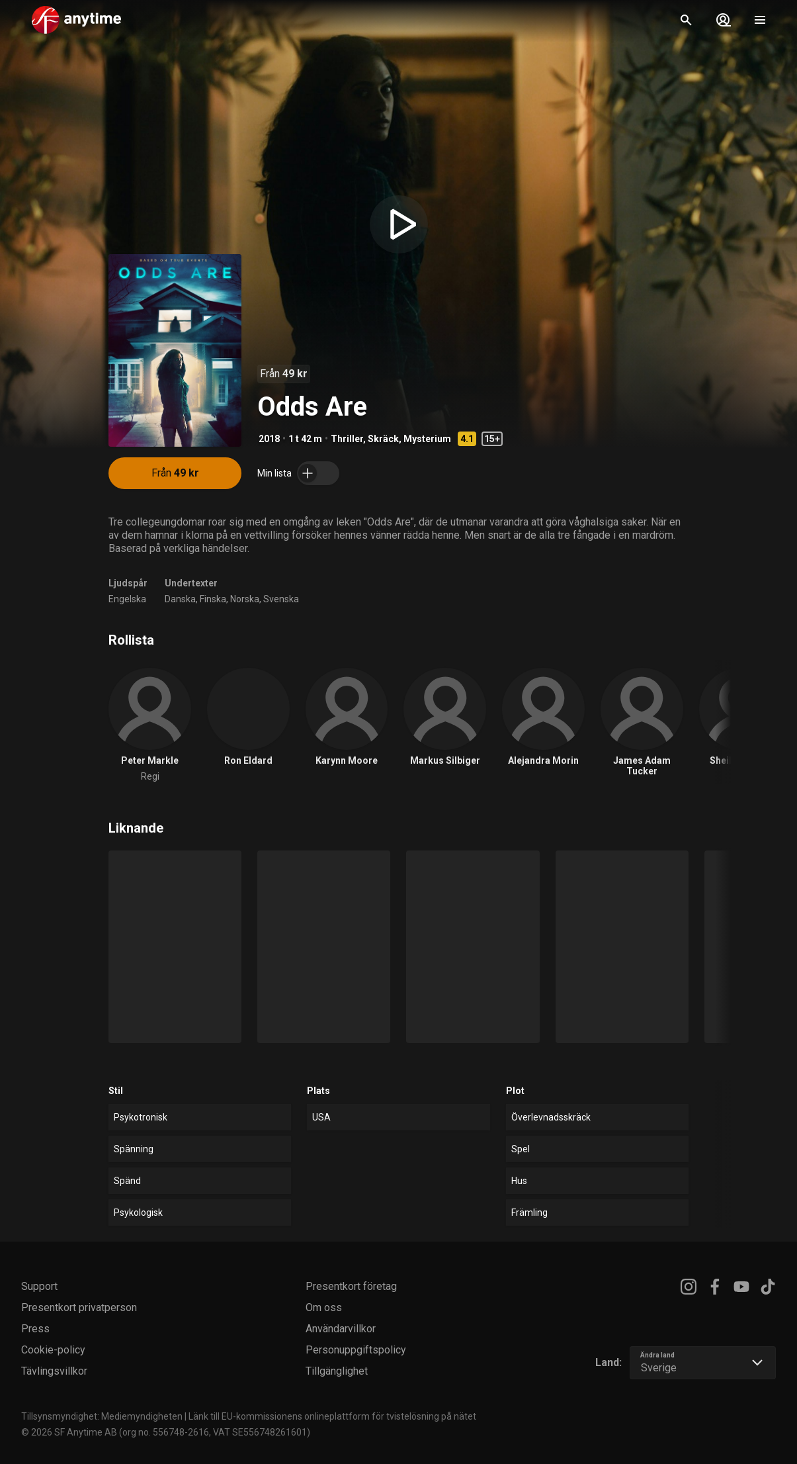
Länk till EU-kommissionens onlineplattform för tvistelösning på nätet (332, 1416)
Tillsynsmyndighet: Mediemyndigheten (102, 1416)
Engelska (127, 599)
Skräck (383, 439)
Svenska (281, 599)
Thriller (347, 439)
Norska (244, 599)
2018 (269, 439)
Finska (213, 599)
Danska (180, 599)
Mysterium (427, 439)
